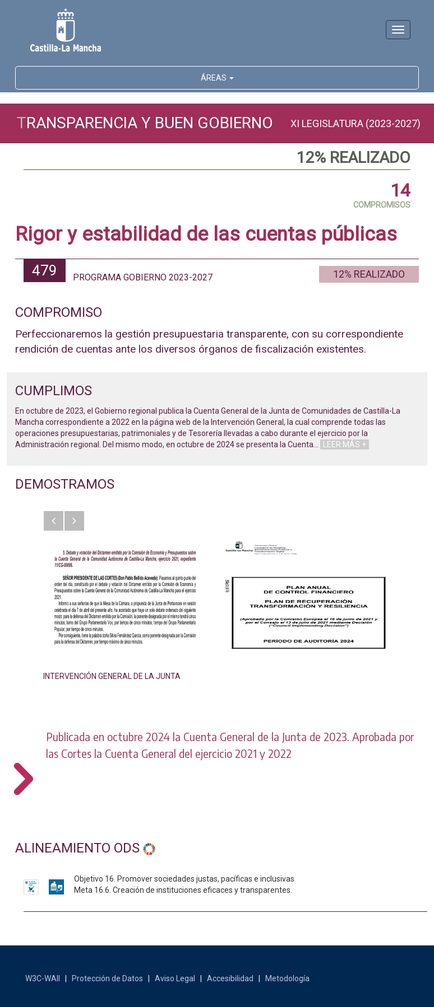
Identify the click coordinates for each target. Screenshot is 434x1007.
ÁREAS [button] (217, 77)
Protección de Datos (107, 978)
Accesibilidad (230, 978)
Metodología (287, 978)
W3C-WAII (42, 978)
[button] (53, 521)
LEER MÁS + (344, 444)
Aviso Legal (175, 978)
